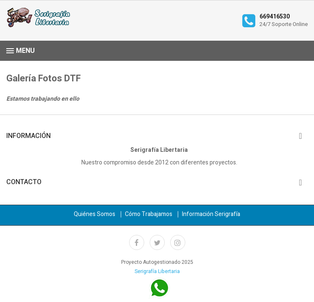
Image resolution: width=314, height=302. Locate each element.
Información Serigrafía (211, 214)
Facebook (136, 242)
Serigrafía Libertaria (157, 271)
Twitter (157, 242)
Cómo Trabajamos (148, 214)
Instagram (177, 242)
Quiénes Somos (94, 214)
